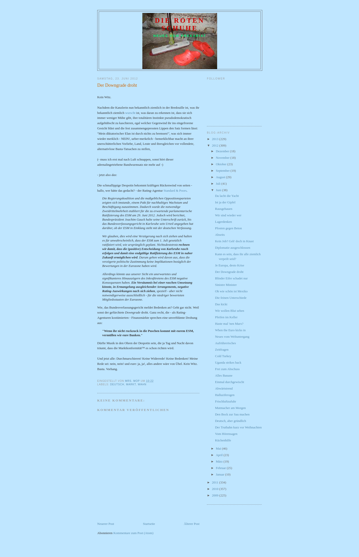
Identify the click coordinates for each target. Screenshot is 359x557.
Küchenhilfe (223, 440)
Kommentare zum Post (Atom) (133, 533)
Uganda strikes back (228, 362)
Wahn (142, 384)
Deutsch (117, 384)
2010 (215, 489)
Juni (219, 190)
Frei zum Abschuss (227, 369)
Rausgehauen (223, 209)
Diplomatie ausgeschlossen (232, 247)
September (223, 170)
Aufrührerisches (225, 343)
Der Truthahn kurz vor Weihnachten (238, 427)
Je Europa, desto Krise (229, 265)
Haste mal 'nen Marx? (229, 323)
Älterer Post (191, 524)
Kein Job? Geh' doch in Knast (234, 241)
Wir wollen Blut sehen (229, 311)
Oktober (221, 164)
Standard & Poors (175, 190)
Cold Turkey (223, 356)
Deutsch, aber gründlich (230, 421)
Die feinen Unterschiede (230, 298)
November (223, 157)
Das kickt (221, 304)
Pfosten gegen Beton (228, 228)
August (221, 177)
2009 (215, 495)
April (220, 455)
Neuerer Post (105, 524)
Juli (218, 183)
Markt (131, 384)
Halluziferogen (224, 395)
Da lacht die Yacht (227, 196)
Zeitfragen (221, 349)
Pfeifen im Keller (226, 317)
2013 (215, 139)
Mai (219, 448)
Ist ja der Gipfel (225, 202)
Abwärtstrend (224, 388)
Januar (220, 474)
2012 (215, 145)
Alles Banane (223, 375)
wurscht (130, 113)
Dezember (223, 151)
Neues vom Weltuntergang (232, 336)
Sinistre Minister (226, 285)
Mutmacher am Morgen (230, 408)
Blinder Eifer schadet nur (231, 278)
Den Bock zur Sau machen (232, 414)
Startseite (149, 524)
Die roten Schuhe (180, 24)
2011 (215, 482)
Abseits (220, 235)
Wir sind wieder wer (228, 215)
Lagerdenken (223, 222)
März (220, 461)
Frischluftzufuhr (225, 401)
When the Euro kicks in (230, 330)
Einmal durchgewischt (229, 382)
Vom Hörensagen (226, 434)
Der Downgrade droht (229, 272)
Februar (221, 468)
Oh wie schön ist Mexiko (231, 291)
